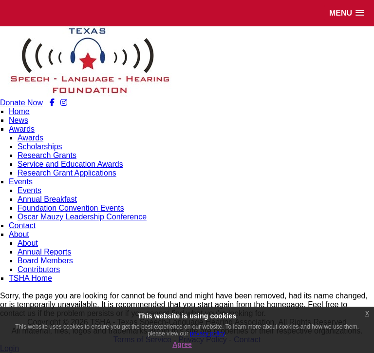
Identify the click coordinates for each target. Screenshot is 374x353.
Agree (182, 344)
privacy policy (207, 333)
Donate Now (21, 102)
